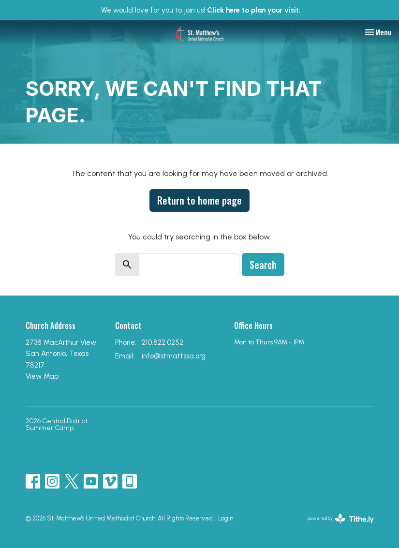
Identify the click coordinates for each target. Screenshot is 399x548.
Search (263, 264)
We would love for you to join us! (201, 10)
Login (225, 518)
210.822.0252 (162, 342)
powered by (341, 518)
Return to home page (199, 200)
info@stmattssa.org (174, 356)
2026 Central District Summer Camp (57, 424)
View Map (42, 376)
